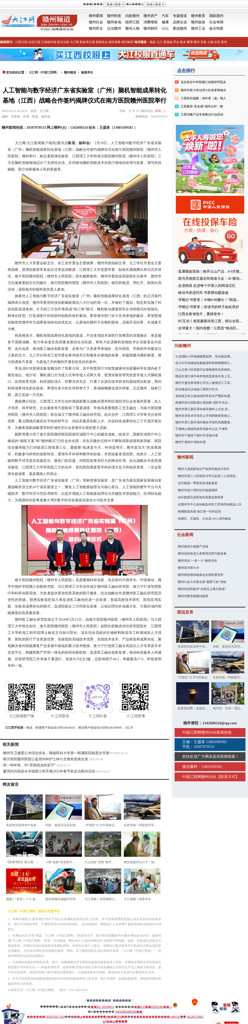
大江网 (74, 42)
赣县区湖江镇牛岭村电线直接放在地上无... (203, 376)
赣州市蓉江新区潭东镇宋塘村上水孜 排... (202, 409)
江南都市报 (48, 42)
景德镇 (167, 42)
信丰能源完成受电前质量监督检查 (200, 497)
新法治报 (63, 42)
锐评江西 (132, 22)
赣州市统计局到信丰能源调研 (197, 490)
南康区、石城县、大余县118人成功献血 (204, 518)
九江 (159, 42)
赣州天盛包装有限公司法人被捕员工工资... (203, 383)
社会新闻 (185, 535)
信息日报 (34, 42)
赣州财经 (150, 28)
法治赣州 (114, 28)
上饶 (210, 42)
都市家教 (115, 42)
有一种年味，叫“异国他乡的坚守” (29, 765)
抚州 (224, 42)
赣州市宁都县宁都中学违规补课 (196, 435)
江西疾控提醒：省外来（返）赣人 (203, 98)
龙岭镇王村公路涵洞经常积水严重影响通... (203, 396)
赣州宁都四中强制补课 (190, 442)
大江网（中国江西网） (44, 72)
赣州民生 (96, 28)
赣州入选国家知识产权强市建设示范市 (204, 469)
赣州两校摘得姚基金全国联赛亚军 (200, 575)
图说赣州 (180, 28)
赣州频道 (70, 72)
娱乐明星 (216, 28)
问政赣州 (132, 16)
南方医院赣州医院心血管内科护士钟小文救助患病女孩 (45, 759)
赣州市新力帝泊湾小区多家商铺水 (203, 90)
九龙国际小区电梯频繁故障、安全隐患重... (203, 356)
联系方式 (227, 777)
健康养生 (87, 72)
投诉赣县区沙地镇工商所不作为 (196, 389)
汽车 (165, 16)
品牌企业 (180, 22)
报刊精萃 (127, 42)
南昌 (153, 42)
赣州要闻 (96, 16)
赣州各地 (114, 22)
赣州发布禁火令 (188, 568)
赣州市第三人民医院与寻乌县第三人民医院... (208, 476)
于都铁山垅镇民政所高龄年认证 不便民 (201, 429)
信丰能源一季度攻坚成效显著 (197, 483)
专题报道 (180, 16)
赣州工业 (198, 28)
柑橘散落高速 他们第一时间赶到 (199, 511)
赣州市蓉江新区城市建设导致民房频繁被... (203, 422)
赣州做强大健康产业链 (193, 546)
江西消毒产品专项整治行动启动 (202, 114)
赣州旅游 (198, 22)
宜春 (203, 42)
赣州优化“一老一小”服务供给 (197, 560)
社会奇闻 (216, 22)
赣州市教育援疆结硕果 (193, 596)
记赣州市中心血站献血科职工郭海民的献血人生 (210, 504)
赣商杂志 (102, 42)
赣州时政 (114, 16)
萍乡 (176, 42)
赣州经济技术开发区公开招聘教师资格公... (203, 416)
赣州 (197, 42)
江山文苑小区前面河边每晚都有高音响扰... (203, 369)
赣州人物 (132, 28)
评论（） (161, 111)
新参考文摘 (87, 42)
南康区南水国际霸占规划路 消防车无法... (202, 402)
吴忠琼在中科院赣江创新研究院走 (203, 82)
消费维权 (150, 22)
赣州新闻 (185, 457)
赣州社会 (96, 22)
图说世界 (185, 612)
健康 (165, 22)
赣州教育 (198, 16)
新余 (183, 42)
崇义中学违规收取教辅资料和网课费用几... (203, 363)
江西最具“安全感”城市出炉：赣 (202, 106)
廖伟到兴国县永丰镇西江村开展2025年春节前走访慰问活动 (49, 771)
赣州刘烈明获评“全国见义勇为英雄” (202, 589)
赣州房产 (150, 16)
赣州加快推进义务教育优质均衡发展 (202, 553)
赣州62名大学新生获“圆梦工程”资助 (202, 582)
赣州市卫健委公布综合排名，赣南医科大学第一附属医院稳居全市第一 (58, 753)
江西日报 (21, 42)
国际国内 (216, 16)
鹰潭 (190, 42)
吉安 (217, 42)
